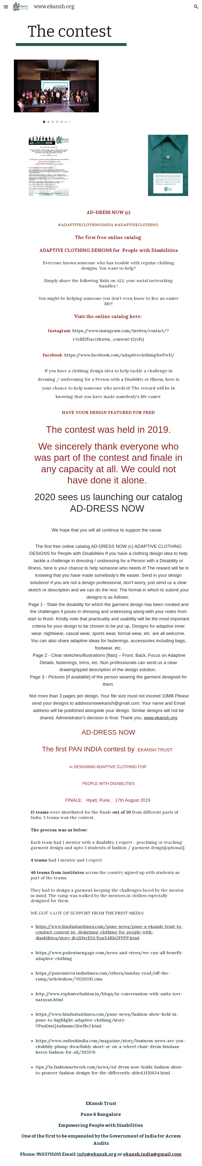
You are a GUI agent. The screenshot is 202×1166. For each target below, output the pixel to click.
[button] (6, 6)
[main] (71, 34)
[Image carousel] (56, 91)
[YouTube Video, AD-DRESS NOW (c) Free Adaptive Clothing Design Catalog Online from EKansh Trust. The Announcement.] (108, 159)
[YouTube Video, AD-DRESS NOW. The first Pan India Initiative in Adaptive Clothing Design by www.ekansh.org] (145, 88)
